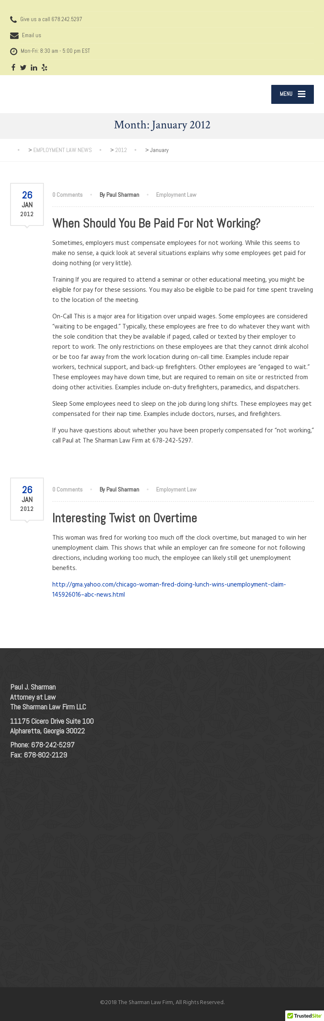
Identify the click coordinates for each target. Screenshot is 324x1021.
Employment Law (176, 194)
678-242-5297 (53, 744)
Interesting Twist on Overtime (124, 518)
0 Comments (67, 194)
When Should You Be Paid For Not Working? (156, 223)
